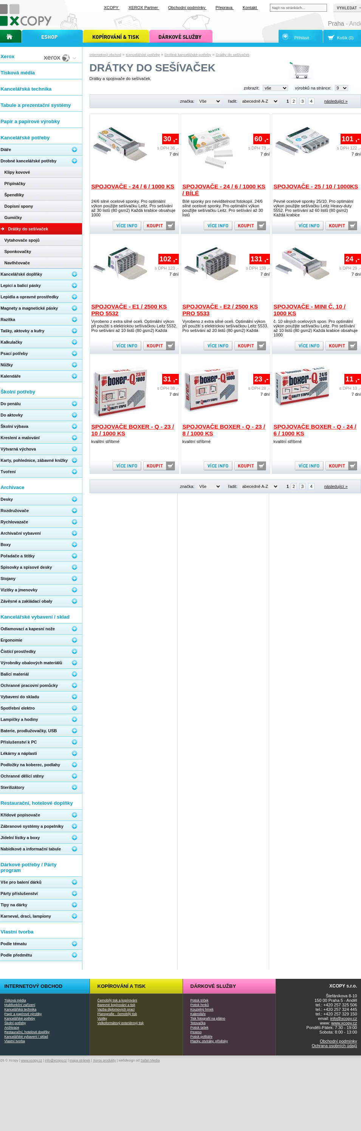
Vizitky (102, 1018)
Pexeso (196, 1032)
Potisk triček (200, 1000)
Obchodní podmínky (338, 1041)
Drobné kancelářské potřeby (187, 54)
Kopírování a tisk (122, 986)
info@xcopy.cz (343, 1018)
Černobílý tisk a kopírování (117, 1000)
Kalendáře (198, 1014)
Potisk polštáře (201, 1036)
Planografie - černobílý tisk (117, 1014)
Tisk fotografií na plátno (208, 1018)
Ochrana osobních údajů (334, 1045)
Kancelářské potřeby (143, 54)
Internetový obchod (105, 54)
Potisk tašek (200, 1027)
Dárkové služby (213, 986)
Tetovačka (198, 1023)
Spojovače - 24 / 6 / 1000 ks (133, 186)
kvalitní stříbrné (105, 441)
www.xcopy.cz (344, 1023)
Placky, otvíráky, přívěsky (209, 1041)
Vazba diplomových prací (116, 1009)
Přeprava (224, 7)
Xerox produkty (104, 1060)
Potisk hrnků (200, 1005)
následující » (336, 101)
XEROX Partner (144, 7)
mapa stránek (80, 1060)
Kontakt (250, 7)
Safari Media (150, 1060)
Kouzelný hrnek (202, 1009)
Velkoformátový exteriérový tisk (121, 1023)
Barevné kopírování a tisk (117, 1005)
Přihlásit (301, 37)
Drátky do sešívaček (232, 54)
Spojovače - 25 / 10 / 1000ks (316, 186)
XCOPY (111, 7)
